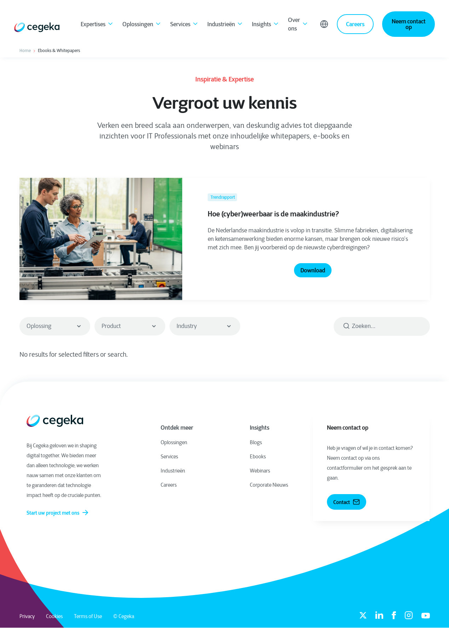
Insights (266, 24)
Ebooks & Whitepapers (59, 51)
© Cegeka (123, 616)
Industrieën (225, 24)
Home (25, 51)
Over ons (298, 24)
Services (184, 24)
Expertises (97, 24)
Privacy (27, 616)
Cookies (54, 616)
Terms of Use (88, 616)
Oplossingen (142, 24)
